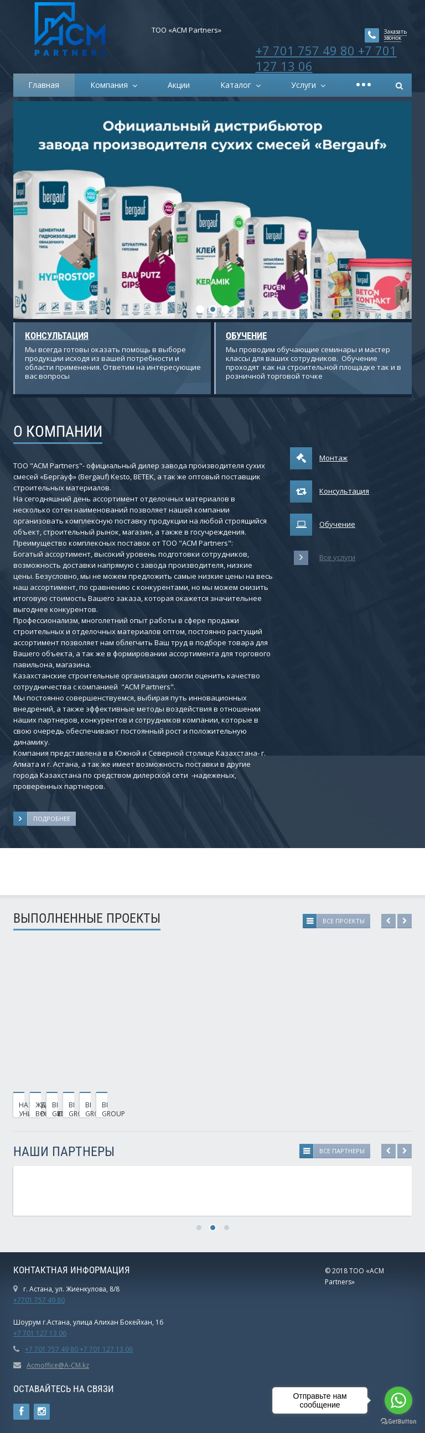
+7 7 (20, 1333)
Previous (388, 921)
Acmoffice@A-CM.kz (58, 1365)
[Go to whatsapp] (398, 1400)
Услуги (305, 85)
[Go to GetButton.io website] (398, 1421)
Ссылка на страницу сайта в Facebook (21, 1411)
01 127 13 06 (46, 1333)
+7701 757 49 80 (39, 1300)
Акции (179, 85)
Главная (43, 85)
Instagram (42, 1411)
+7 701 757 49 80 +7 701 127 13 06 (326, 58)
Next (404, 921)
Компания (111, 85)
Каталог (238, 85)
